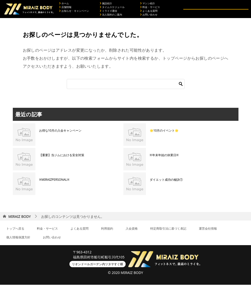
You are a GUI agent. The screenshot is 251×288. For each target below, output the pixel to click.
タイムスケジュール (112, 9)
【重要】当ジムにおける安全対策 (61, 158)
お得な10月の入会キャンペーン (60, 134)
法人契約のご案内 (111, 16)
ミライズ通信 (108, 12)
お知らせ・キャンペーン (74, 12)
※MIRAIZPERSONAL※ (54, 183)
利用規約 (107, 232)
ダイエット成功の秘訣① (166, 183)
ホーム (64, 5)
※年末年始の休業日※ (164, 158)
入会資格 (132, 232)
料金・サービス (150, 9)
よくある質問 (148, 12)
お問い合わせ (148, 16)
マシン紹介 (147, 5)
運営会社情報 (208, 232)
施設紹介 (106, 5)
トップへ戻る (15, 232)
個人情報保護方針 (18, 240)
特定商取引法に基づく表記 (168, 232)
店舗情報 (65, 9)
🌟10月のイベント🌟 (164, 134)
